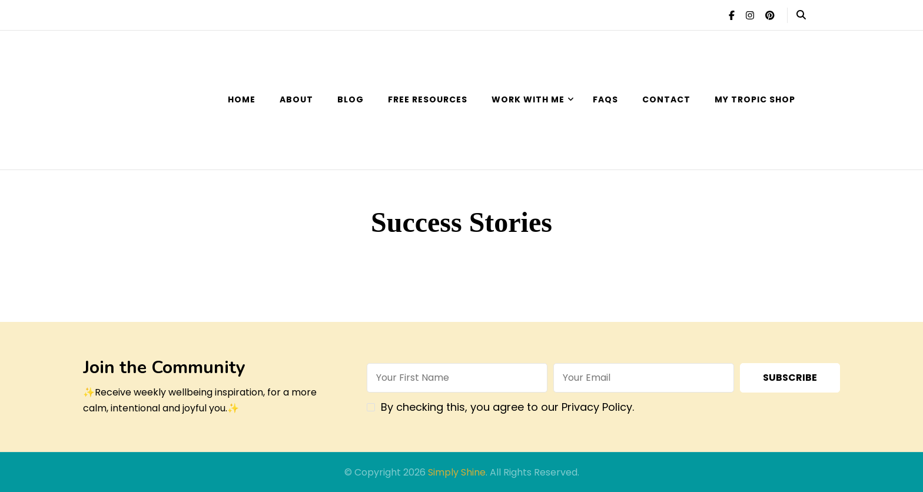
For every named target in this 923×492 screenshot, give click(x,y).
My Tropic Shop (755, 99)
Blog (350, 99)
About (296, 99)
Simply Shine (457, 472)
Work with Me (528, 99)
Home (241, 99)
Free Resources (427, 99)
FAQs (605, 99)
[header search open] (801, 15)
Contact (666, 99)
